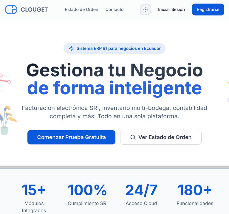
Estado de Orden (81, 9)
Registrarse (208, 9)
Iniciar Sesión (171, 9)
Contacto (114, 9)
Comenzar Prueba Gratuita (71, 137)
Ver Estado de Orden (161, 137)
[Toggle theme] (145, 9)
